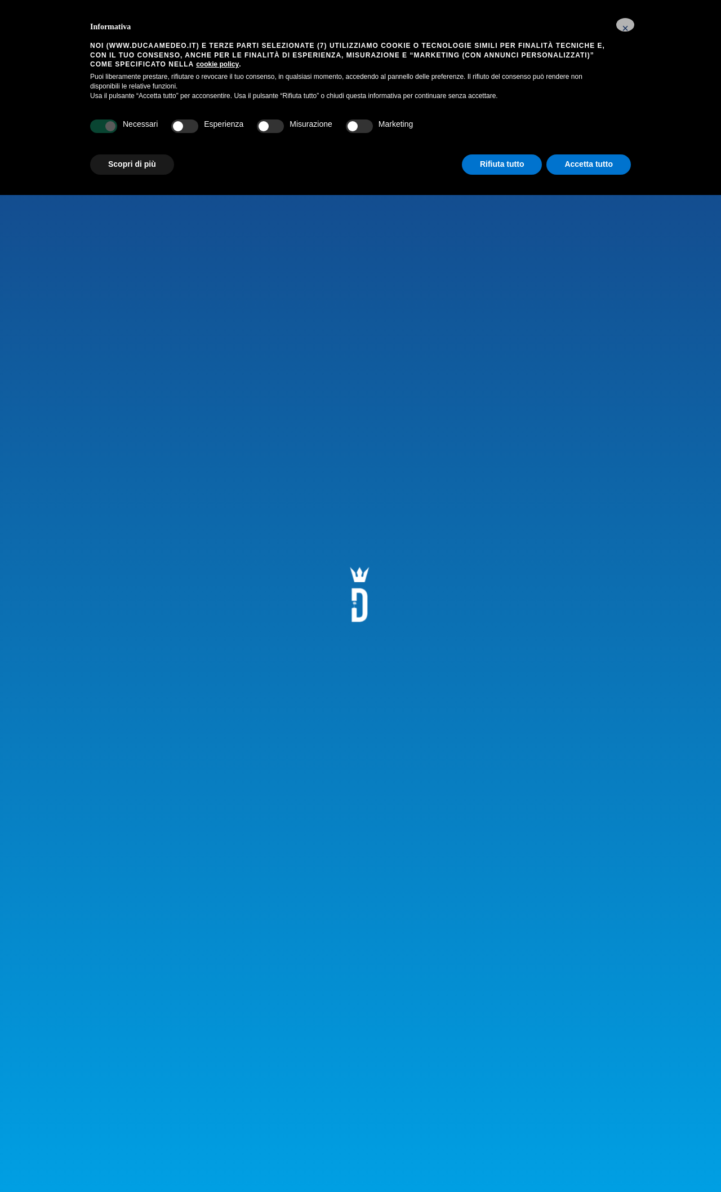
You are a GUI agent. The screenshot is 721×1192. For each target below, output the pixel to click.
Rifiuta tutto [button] (502, 164)
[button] (625, 25)
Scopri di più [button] (132, 164)
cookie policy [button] (217, 64)
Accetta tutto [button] (588, 164)
